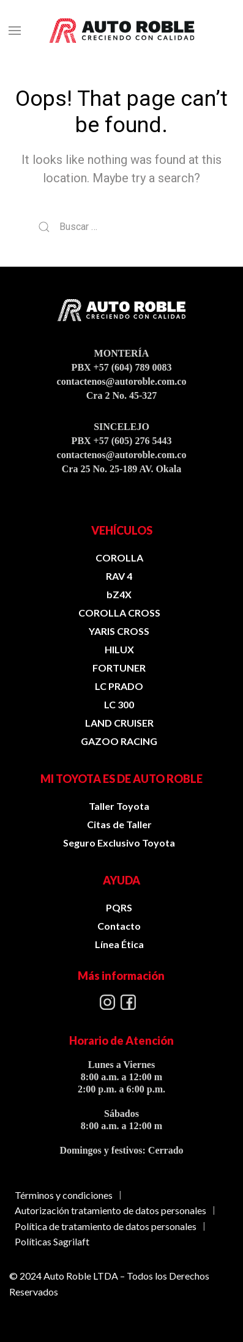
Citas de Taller (119, 824)
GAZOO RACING (119, 741)
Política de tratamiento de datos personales (105, 1226)
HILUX (119, 649)
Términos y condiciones (64, 1195)
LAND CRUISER (119, 722)
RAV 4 (119, 576)
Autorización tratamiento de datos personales (110, 1210)
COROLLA (119, 557)
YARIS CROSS (119, 631)
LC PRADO (119, 686)
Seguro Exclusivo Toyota (119, 842)
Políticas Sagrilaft (52, 1241)
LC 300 (119, 704)
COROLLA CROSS (119, 612)
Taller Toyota (119, 806)
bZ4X (119, 594)
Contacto (119, 926)
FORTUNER (119, 667)
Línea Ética (119, 944)
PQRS (119, 907)
